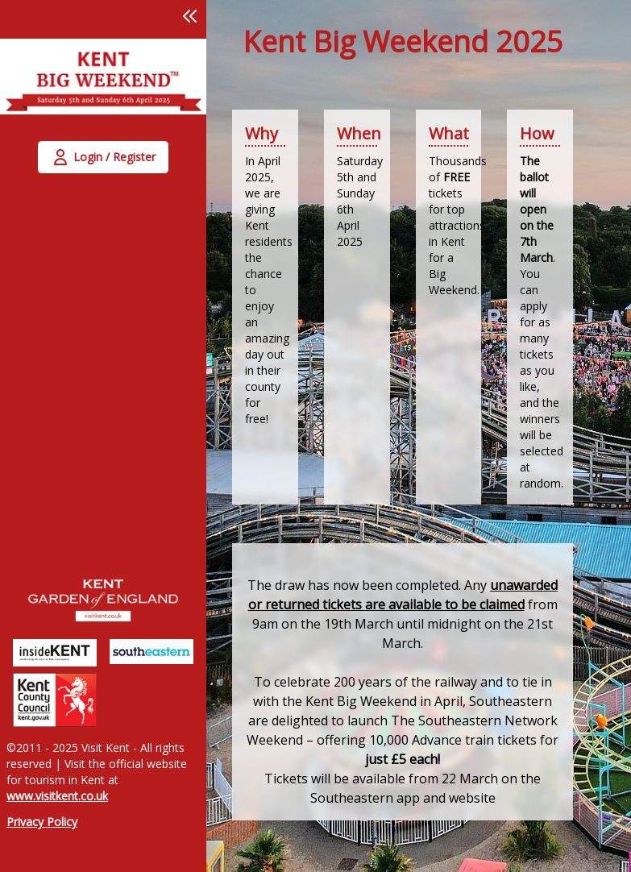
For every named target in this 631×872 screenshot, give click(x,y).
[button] (190, 16)
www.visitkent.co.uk (57, 795)
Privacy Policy (41, 821)
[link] (103, 86)
